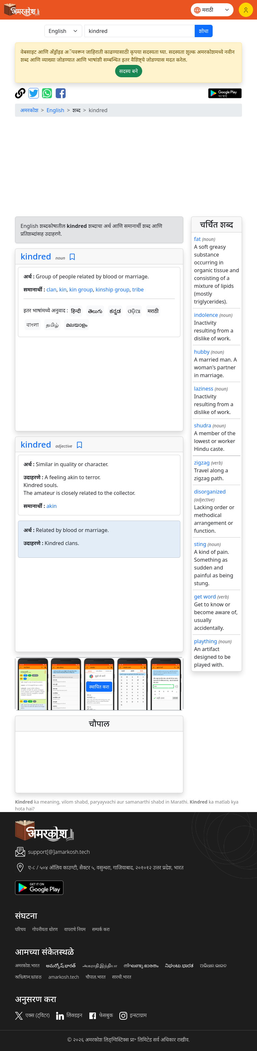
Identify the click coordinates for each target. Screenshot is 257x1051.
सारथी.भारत (121, 977)
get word (205, 596)
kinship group (112, 289)
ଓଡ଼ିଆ (134, 311)
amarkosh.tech (63, 977)
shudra (202, 425)
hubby (201, 351)
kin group (81, 289)
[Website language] (212, 9)
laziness (203, 388)
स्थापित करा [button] (99, 687)
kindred (36, 256)
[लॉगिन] (246, 10)
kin (63, 289)
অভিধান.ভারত (28, 977)
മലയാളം (76, 324)
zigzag (202, 462)
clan (51, 289)
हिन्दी (76, 311)
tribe (138, 289)
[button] (27, 684)
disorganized (210, 491)
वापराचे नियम (75, 929)
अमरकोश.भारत (27, 965)
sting (200, 544)
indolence (206, 314)
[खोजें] (139, 31)
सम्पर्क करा (101, 929)
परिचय (20, 929)
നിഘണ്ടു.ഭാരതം (141, 965)
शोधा (203, 31)
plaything (205, 641)
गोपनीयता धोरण (45, 929)
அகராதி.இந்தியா (100, 965)
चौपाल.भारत (95, 977)
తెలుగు (95, 311)
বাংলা (32, 324)
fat (197, 239)
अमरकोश (29, 110)
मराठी (153, 311)
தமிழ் (52, 324)
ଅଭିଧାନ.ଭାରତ (213, 965)
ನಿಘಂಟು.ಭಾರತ (179, 965)
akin (51, 506)
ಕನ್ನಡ (115, 311)
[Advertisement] (99, 385)
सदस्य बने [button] (128, 71)
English (55, 110)
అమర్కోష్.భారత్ (61, 965)
